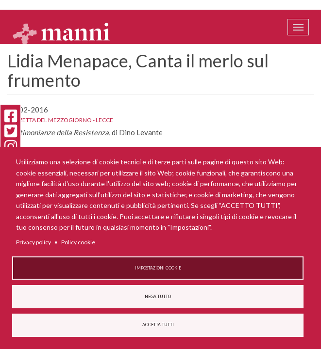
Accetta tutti (158, 324)
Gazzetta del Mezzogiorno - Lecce (60, 120)
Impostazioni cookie (158, 268)
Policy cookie (78, 242)
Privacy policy (33, 242)
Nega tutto (158, 296)
